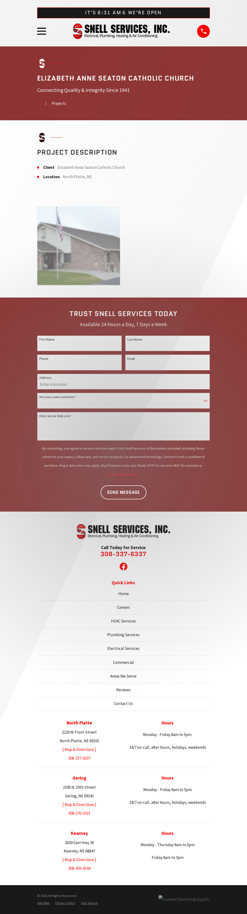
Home (123, 593)
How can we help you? (55, 416)
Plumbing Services (123, 634)
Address (45, 377)
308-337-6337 (123, 554)
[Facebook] (123, 566)
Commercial (123, 662)
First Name (47, 339)
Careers (123, 607)
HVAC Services (123, 621)
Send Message (123, 492)
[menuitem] (43, 903)
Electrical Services (123, 648)
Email (131, 358)
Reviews (123, 689)
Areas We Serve (123, 676)
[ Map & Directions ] (79, 749)
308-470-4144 (79, 868)
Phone (43, 358)
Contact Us (123, 703)
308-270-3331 (79, 813)
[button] (78, 245)
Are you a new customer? (57, 397)
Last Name (134, 339)
